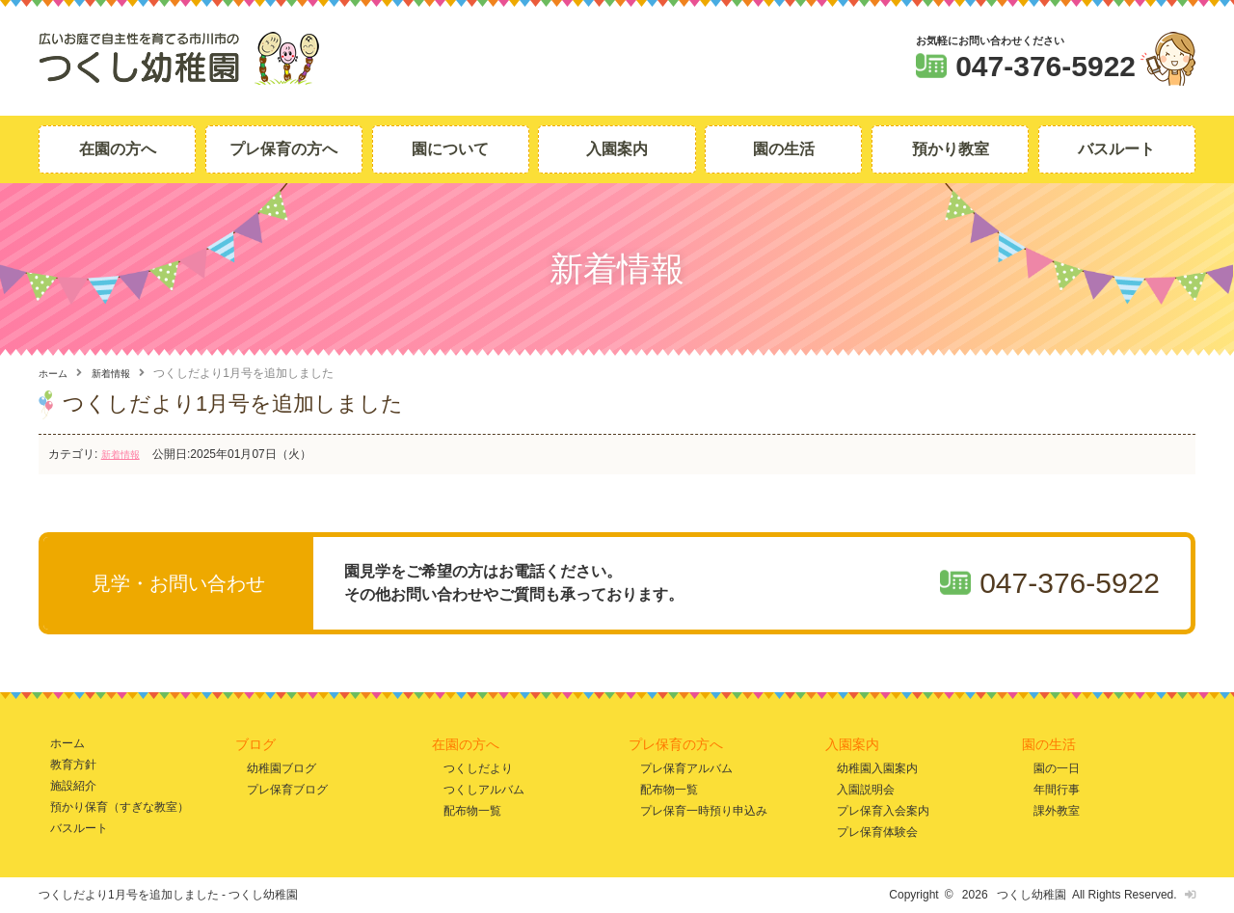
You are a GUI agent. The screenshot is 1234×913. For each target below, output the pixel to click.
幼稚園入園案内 (877, 767)
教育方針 (73, 764)
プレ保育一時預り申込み (703, 810)
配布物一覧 (472, 810)
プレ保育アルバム (686, 767)
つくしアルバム (483, 789)
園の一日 (1056, 767)
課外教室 (1056, 810)
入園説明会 (866, 789)
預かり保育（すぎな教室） (119, 806)
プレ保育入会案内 (883, 810)
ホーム (56, 373)
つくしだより (478, 767)
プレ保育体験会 (877, 831)
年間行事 (1056, 789)
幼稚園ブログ (281, 767)
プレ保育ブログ (287, 789)
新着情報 (120, 373)
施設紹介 (73, 785)
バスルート (1116, 149)
